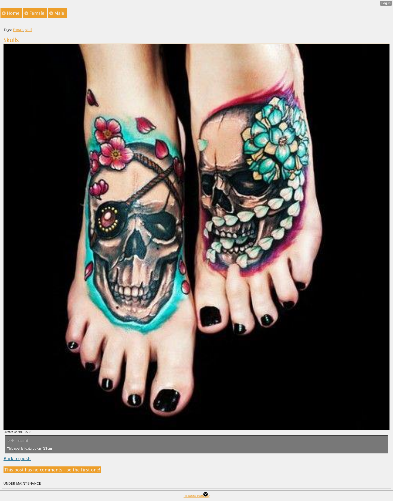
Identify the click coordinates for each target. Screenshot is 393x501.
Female (18, 30)
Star (23, 441)
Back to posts (17, 458)
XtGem (47, 448)
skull (28, 30)
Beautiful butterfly (197, 496)
